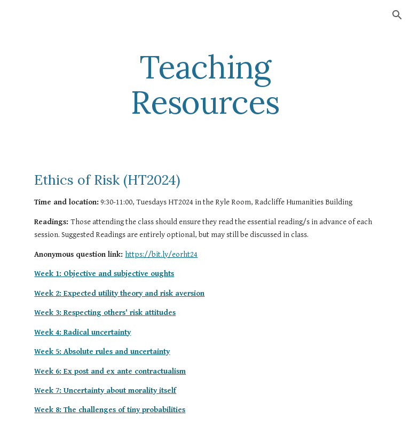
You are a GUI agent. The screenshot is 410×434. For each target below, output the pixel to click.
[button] (397, 15)
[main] (205, 84)
